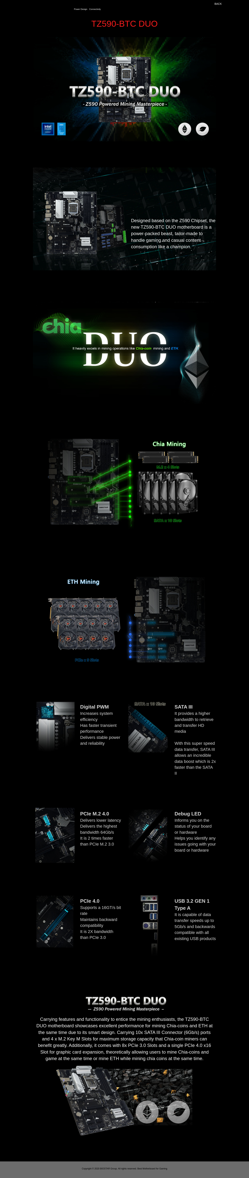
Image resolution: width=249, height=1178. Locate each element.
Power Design (80, 9)
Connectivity (95, 9)
